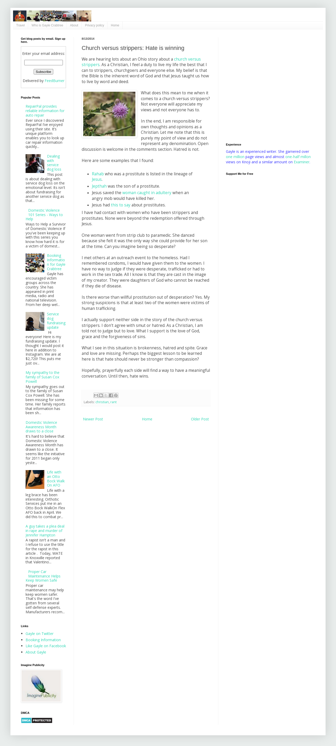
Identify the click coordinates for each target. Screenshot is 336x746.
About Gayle (36, 652)
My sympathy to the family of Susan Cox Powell (42, 377)
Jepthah (99, 186)
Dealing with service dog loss (54, 163)
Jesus (97, 179)
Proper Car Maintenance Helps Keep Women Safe (43, 576)
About (74, 25)
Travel (20, 25)
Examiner (301, 161)
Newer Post (93, 419)
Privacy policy (94, 25)
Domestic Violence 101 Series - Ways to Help (44, 215)
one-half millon (298, 156)
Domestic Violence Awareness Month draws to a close (41, 427)
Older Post (200, 419)
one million (235, 156)
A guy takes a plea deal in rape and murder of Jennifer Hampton (45, 530)
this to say (120, 205)
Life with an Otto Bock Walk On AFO (56, 479)
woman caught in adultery (146, 192)
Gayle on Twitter (39, 633)
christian (102, 402)
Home (115, 25)
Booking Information (43, 639)
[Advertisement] (49, 86)
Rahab (98, 174)
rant (113, 402)
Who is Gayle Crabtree (47, 25)
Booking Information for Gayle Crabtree (56, 262)
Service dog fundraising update (56, 320)
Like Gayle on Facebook (46, 645)
